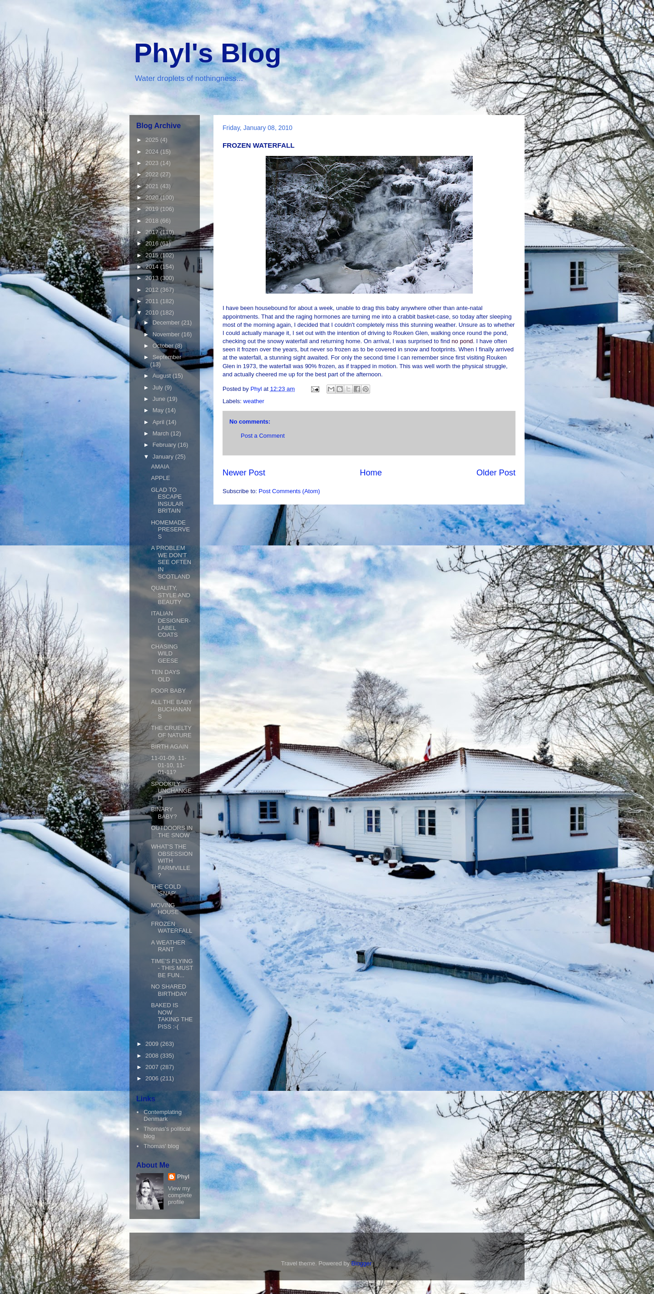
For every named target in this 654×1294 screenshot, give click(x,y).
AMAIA (160, 466)
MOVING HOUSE (164, 909)
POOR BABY (168, 690)
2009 (152, 1043)
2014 (152, 266)
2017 (152, 232)
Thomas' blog (161, 1146)
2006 (152, 1078)
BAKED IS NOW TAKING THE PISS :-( (172, 1016)
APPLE (160, 478)
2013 (152, 278)
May (159, 410)
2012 (152, 289)
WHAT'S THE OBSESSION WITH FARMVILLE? (172, 860)
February (165, 444)
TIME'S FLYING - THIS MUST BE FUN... (172, 968)
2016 (152, 243)
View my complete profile (180, 1195)
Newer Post (244, 472)
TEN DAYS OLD (165, 676)
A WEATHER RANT (168, 946)
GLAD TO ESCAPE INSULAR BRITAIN (167, 500)
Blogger (362, 1263)
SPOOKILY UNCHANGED (171, 790)
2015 (152, 255)
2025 (152, 139)
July (159, 387)
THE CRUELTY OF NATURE (171, 731)
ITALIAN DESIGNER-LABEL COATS (170, 624)
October (164, 345)
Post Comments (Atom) (289, 491)
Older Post (495, 472)
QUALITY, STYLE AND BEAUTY (170, 595)
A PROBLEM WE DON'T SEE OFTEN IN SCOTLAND (171, 562)
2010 (152, 312)
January (164, 456)
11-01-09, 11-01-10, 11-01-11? (168, 764)
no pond (462, 341)
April (159, 422)
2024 (152, 151)
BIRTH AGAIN (169, 746)
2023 (152, 163)
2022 (152, 174)
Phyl (183, 1176)
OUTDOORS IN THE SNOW (172, 831)
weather (253, 401)
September (167, 357)
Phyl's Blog (207, 53)
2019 (152, 208)
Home (371, 472)
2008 (152, 1055)
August (163, 375)
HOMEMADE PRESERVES (170, 529)
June (160, 398)
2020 (152, 197)
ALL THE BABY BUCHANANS (171, 709)
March (162, 433)
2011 (152, 301)
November (167, 334)
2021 (152, 186)
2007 (152, 1067)
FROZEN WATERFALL (171, 927)
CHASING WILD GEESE (164, 653)
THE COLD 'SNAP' (166, 890)
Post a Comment (263, 435)
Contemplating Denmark (163, 1116)
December (167, 322)
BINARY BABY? (164, 813)
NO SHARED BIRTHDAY (169, 990)
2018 (152, 220)
